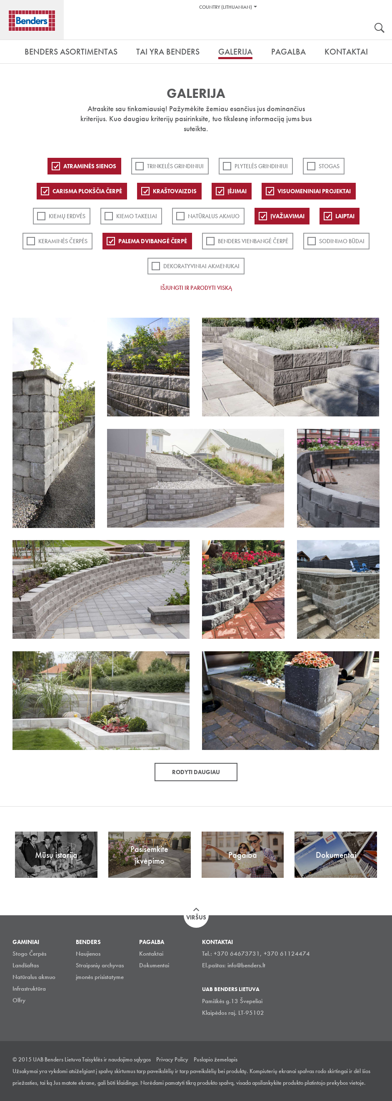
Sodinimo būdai (342, 241)
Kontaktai (151, 953)
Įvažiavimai (287, 216)
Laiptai (345, 216)
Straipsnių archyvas (100, 965)
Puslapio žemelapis (215, 1059)
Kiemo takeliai (136, 216)
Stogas (329, 166)
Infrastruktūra (29, 988)
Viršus (196, 917)
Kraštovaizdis (175, 191)
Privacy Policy (172, 1059)
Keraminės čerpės (62, 241)
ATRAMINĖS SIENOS (89, 166)
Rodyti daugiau (196, 772)
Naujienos (88, 953)
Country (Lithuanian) (225, 7)
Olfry (18, 1000)
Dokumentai (154, 965)
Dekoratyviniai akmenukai (201, 266)
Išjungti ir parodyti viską (196, 287)
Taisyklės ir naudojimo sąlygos (116, 1059)
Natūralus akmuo (214, 216)
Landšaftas (25, 965)
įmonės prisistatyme (100, 977)
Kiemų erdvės (67, 216)
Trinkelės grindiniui (175, 166)
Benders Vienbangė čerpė (253, 241)
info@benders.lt (246, 965)
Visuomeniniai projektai (314, 191)
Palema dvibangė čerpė (152, 241)
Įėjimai (237, 191)
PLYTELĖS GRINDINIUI (261, 166)
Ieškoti (379, 28)
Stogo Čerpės (29, 953)
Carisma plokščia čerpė (87, 191)
